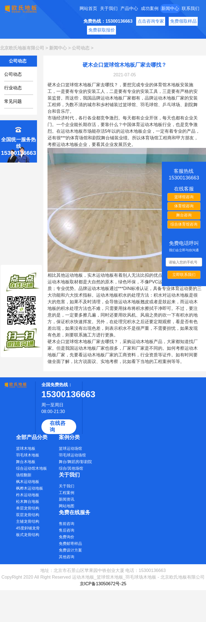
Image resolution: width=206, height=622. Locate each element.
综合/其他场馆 (71, 468)
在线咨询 (57, 426)
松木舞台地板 (27, 501)
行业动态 (13, 87)
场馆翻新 (23, 475)
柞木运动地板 (27, 495)
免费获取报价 (101, 30)
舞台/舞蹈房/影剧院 (75, 461)
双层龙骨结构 (27, 515)
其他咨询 (66, 557)
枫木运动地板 (27, 481)
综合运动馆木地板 (31, 468)
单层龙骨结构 (27, 508)
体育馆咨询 (184, 206)
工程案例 (66, 492)
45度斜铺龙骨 (28, 528)
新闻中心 (170, 8)
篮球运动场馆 (70, 448)
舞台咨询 (184, 215)
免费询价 (66, 537)
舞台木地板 (25, 461)
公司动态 (80, 48)
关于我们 (109, 8)
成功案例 (150, 8)
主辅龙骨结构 (27, 521)
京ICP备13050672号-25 (103, 583)
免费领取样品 (183, 21)
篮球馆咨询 (184, 197)
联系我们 (190, 8)
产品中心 (129, 8)
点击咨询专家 (151, 21)
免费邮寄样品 (70, 543)
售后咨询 (66, 530)
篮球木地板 (25, 448)
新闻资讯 (66, 499)
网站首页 (88, 8)
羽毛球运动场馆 (72, 455)
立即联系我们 (184, 274)
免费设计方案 (70, 550)
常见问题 (13, 101)
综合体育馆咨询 (183, 224)
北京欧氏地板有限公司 (22, 48)
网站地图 (66, 506)
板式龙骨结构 (27, 534)
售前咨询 (66, 523)
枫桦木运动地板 (29, 488)
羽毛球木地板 (27, 455)
